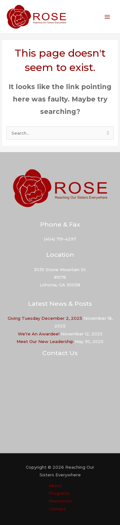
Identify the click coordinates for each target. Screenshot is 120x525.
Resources (60, 500)
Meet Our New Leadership (45, 341)
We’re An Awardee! (39, 333)
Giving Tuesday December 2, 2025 (45, 318)
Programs (59, 493)
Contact (57, 508)
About (55, 485)
